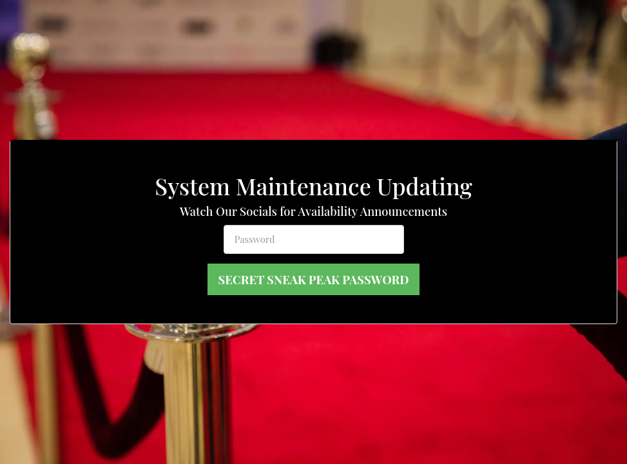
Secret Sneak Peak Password (313, 279)
